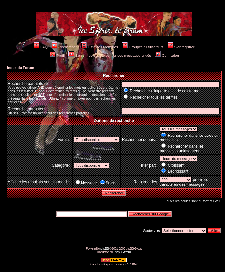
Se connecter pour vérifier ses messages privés (109, 55)
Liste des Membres (99, 47)
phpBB (104, 248)
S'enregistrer (181, 47)
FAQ (41, 47)
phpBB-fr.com (123, 252)
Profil (57, 55)
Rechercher (64, 47)
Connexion (167, 55)
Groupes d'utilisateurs (142, 47)
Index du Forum (20, 68)
